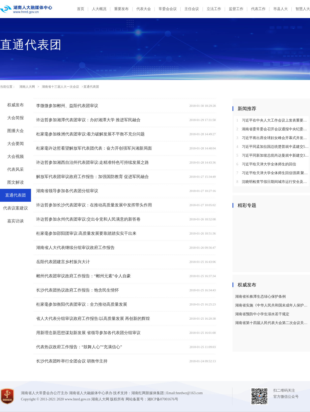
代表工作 (258, 9)
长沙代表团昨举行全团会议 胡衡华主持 (71, 361)
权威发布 (15, 105)
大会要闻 (15, 143)
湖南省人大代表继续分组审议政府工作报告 (75, 247)
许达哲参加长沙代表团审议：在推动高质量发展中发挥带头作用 (94, 205)
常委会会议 (168, 9)
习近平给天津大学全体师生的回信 (266, 164)
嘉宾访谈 (15, 221)
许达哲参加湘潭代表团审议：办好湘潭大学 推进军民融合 (88, 120)
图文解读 (15, 182)
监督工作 (236, 9)
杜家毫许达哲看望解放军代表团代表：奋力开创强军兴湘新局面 (94, 148)
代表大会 (143, 9)
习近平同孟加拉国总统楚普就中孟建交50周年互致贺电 (273, 147)
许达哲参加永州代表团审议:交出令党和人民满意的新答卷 (88, 219)
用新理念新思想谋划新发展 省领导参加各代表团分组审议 (88, 332)
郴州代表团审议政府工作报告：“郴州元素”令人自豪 (83, 276)
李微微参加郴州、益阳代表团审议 (67, 105)
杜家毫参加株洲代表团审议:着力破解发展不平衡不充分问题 (90, 134)
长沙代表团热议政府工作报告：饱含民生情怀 (77, 290)
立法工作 (214, 9)
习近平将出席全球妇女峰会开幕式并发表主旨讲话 (273, 138)
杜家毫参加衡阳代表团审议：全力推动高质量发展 (81, 304)
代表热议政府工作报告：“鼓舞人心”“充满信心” (79, 347)
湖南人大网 (27, 86)
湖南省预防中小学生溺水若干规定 (262, 314)
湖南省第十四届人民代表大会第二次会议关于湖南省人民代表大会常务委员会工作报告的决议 (272, 323)
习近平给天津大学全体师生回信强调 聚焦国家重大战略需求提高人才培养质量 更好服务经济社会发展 (273, 173)
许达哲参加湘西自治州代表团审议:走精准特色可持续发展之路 (92, 162)
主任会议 (191, 9)
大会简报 (15, 118)
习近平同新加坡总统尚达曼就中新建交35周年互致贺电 (273, 155)
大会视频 (15, 156)
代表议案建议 (15, 208)
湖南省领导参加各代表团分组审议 (67, 191)
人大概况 (99, 9)
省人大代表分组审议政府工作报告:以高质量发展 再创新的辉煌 (93, 318)
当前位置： (8, 86)
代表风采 (15, 169)
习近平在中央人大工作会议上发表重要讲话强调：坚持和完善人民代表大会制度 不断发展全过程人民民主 (273, 120)
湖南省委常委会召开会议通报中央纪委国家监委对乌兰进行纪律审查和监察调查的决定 (273, 129)
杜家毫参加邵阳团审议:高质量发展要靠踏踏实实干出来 (86, 233)
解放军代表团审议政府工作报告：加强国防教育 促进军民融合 (92, 176)
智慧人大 (303, 9)
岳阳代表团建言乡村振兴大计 (63, 262)
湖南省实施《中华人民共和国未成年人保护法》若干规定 (272, 305)
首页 (80, 9)
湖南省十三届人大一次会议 (60, 86)
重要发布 (121, 9)
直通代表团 (15, 195)
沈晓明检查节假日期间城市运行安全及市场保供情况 (273, 182)
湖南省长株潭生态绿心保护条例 (260, 296)
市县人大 (280, 9)
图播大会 (15, 130)
